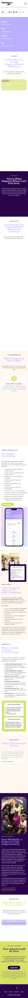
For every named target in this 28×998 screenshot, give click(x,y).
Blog (5, 992)
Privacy (16, 992)
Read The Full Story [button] (8, 889)
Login (22, 992)
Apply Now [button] (7, 504)
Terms (11, 992)
